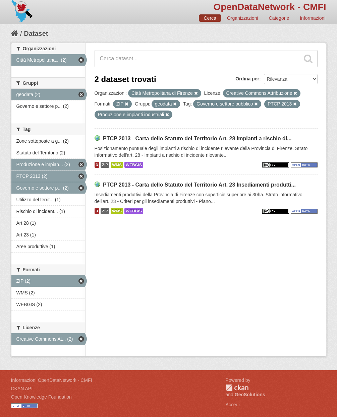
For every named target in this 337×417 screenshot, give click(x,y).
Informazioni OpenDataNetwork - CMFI (51, 380)
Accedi (233, 404)
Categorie (279, 18)
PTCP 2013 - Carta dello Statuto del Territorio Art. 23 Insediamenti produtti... (199, 185)
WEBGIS (134, 164)
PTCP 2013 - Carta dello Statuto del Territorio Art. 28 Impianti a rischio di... (197, 138)
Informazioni (312, 18)
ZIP (105, 164)
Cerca (210, 18)
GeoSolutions (250, 394)
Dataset (36, 33)
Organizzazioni (242, 18)
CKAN (237, 387)
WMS (117, 164)
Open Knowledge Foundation (41, 397)
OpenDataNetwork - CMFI (269, 7)
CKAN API (22, 388)
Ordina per (247, 78)
